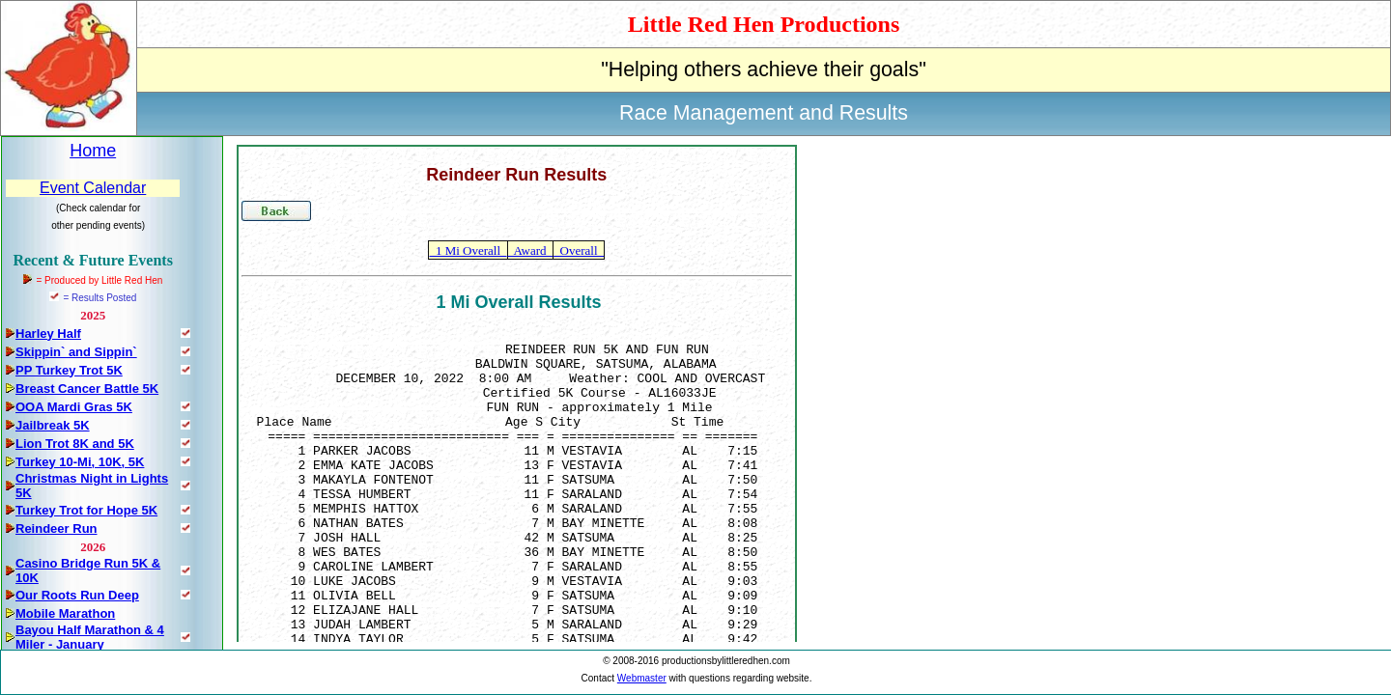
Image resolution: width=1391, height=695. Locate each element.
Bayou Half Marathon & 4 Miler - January (89, 637)
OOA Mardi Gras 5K (73, 407)
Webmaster (642, 678)
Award (530, 250)
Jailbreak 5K (52, 425)
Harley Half (48, 333)
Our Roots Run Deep (77, 595)
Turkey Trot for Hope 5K (86, 510)
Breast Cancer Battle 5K (86, 388)
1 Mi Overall (467, 250)
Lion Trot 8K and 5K (74, 443)
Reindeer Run (56, 528)
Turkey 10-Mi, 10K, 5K (79, 462)
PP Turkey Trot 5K (69, 370)
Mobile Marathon (65, 613)
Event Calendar (93, 188)
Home (93, 150)
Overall (579, 250)
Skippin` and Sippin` (76, 352)
